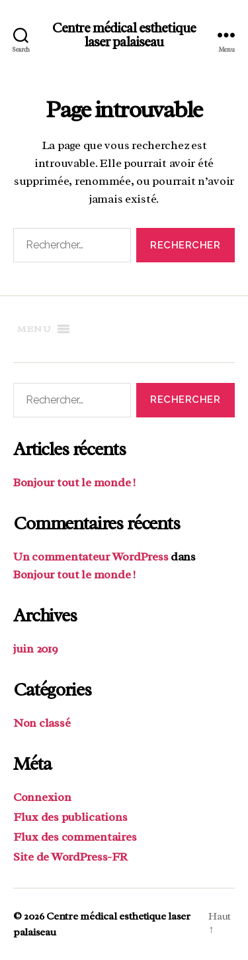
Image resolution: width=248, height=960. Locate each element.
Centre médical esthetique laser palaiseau (124, 35)
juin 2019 (35, 648)
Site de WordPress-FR (70, 856)
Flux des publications (70, 817)
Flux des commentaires (74, 836)
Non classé (41, 723)
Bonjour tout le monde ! (74, 482)
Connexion (42, 797)
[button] (34, 329)
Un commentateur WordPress (90, 556)
